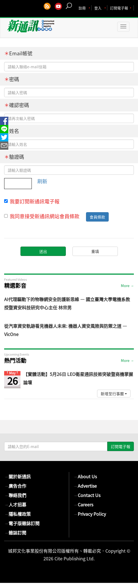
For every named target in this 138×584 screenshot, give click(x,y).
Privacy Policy (89, 514)
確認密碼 (16, 105)
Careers (83, 504)
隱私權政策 (17, 514)
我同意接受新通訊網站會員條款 (41, 216)
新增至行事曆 (114, 393)
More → (127, 285)
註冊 (82, 7)
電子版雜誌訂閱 (22, 523)
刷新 (42, 181)
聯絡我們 (15, 495)
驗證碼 (14, 156)
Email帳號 (18, 53)
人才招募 (15, 504)
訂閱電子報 (119, 7)
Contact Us (86, 495)
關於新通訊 (17, 476)
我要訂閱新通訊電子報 (31, 201)
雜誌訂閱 (15, 532)
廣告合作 (15, 485)
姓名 (11, 131)
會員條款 (97, 217)
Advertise (85, 485)
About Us (85, 476)
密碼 (11, 79)
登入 (97, 7)
